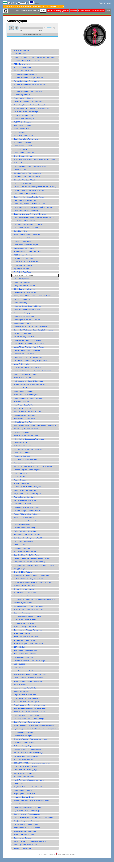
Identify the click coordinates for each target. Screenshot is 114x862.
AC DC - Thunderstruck (21, 67)
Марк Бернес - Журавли (22, 790)
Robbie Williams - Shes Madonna (25, 514)
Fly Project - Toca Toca (21, 272)
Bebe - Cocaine (18, 132)
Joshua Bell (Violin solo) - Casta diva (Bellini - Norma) (32, 330)
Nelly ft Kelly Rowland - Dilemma (25, 429)
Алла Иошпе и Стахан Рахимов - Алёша (28, 712)
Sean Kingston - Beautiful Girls (24, 551)
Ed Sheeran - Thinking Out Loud (25, 228)
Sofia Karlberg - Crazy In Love (24, 592)
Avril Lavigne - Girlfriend (22, 125)
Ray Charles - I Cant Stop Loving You (26, 494)
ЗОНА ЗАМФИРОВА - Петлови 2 (25, 766)
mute (45, 28)
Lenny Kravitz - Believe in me (23, 354)
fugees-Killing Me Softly (21, 282)
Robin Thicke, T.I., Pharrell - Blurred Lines (28, 521)
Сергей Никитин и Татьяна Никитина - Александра (32, 817)
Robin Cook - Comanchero (23, 517)
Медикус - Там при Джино (23, 797)
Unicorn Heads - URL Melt (22, 657)
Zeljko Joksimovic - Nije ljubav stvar (26, 698)
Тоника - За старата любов (23, 834)
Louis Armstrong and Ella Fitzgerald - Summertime (31, 371)
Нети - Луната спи (20, 804)
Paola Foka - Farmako (21, 453)
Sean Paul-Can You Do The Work (25, 555)
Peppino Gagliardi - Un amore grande (26, 470)
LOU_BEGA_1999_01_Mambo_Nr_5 (26, 367)
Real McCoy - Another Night (23, 497)
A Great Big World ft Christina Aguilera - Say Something (33, 57)
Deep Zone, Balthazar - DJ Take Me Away (28, 204)
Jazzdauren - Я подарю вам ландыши (27, 313)
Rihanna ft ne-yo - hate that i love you (26, 511)
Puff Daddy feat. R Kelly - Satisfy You (26, 487)
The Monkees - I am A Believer (24, 640)
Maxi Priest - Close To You (22, 405)
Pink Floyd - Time (19, 473)
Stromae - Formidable (21, 613)
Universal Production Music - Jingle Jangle (28, 661)
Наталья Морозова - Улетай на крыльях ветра (30, 800)
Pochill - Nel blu (19, 476)
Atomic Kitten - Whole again (23, 118)
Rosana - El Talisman (21, 524)
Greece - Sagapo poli (21, 299)
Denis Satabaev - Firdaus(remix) (25, 211)
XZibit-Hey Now (19, 684)
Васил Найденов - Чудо (22, 736)
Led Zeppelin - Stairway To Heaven (26, 350)
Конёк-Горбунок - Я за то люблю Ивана (28, 780)
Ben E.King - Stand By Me (22, 136)
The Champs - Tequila (21, 633)
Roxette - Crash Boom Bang (23, 528)
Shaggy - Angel (18, 569)
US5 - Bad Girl (18, 664)
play (11, 27)
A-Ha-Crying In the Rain (22, 95)
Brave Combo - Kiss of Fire (23, 153)
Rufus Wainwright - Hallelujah (24, 531)
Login (109, 3)
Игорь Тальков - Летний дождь (24, 770)
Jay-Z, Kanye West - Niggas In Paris (26, 309)
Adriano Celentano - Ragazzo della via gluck (29, 84)
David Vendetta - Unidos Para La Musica (28, 197)
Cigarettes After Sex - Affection (24, 180)
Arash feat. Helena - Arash (22, 115)
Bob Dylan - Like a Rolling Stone (25, 139)
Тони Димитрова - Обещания (24, 831)
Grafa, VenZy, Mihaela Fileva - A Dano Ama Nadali (31, 296)
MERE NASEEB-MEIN (21, 408)
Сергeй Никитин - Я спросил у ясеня (27, 814)
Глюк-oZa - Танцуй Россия (23, 742)
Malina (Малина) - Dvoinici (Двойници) (27, 381)
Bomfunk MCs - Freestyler (22, 146)
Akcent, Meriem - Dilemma (22, 98)
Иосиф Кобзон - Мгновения (23, 773)
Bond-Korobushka (19, 149)
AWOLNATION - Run (20, 129)
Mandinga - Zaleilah (20, 388)
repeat (31, 30)
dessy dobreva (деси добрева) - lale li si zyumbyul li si (33, 217)
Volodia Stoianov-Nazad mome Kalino (27, 681)
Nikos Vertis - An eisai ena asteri (25, 436)
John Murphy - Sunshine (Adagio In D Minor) (29, 326)
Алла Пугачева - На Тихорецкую (25, 715)
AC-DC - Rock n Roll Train (22, 71)
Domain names (84, 11)
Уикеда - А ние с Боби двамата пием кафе (29, 841)
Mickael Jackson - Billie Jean (23, 415)
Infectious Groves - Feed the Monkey (26, 306)
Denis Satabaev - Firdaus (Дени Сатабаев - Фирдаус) (33, 207)
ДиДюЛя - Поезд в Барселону (24, 746)
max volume (54, 28)
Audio (43, 11)
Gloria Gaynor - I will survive (23, 289)
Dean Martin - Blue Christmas (24, 200)
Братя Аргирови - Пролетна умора (26, 722)
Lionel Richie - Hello (20, 364)
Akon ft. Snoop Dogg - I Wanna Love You (28, 101)
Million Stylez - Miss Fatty (22, 422)
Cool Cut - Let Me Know (22, 183)
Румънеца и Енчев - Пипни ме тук (26, 811)
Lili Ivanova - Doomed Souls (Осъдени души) (30, 361)
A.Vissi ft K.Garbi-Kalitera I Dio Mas (26, 60)
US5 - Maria (17, 667)
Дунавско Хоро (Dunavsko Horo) (25, 756)
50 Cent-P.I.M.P (19, 54)
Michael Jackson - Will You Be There (26, 412)
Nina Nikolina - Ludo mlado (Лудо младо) (28, 439)
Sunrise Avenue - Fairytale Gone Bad (26, 616)
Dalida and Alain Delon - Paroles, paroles (28, 190)
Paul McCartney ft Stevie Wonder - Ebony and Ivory (32, 466)
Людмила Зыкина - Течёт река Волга (27, 787)
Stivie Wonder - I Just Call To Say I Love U (28, 609)
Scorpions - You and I (21, 548)
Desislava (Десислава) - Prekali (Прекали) (29, 214)
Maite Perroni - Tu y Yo (21, 378)
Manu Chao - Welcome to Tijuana (25, 395)
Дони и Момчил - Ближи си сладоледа (27, 753)
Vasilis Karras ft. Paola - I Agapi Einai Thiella (29, 674)
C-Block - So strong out (21, 163)
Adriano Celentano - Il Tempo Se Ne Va (27, 78)
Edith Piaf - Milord (19, 231)
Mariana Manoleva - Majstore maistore (27, 398)
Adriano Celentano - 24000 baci (24, 74)
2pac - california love (20, 50)
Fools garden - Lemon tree (22, 275)
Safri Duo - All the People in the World (27, 538)
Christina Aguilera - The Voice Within (26, 173)
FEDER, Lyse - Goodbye (22, 255)
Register (102, 3)
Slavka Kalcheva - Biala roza (23, 586)
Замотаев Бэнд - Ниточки (22, 759)
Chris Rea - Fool (19, 170)
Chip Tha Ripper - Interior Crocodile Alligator (29, 166)
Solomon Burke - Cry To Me (23, 596)
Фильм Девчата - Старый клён (24, 845)
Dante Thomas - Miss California (24, 193)
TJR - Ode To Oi (19, 647)
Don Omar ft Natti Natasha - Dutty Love (27, 224)
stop (17, 28)
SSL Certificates (97, 11)
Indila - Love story (19, 303)
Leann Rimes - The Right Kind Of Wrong (28, 347)
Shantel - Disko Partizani (22, 572)
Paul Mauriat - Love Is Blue (23, 463)
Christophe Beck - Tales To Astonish (26, 176)
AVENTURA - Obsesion (21, 122)
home (36, 3)
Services (73, 11)
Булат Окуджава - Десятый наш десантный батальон (33, 725)
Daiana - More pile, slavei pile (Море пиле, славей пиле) (34, 187)
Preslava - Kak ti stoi (20, 483)
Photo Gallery (26, 11)
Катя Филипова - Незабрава (23, 776)
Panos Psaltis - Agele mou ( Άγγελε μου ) (28, 449)
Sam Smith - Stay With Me (22, 541)
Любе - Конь (17, 783)
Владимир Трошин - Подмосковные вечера (29, 739)
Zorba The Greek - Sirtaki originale (25, 701)
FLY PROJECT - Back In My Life (25, 262)
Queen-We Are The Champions (24, 490)
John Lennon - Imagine (21, 323)
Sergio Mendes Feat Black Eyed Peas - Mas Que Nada (33, 565)
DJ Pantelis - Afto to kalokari (23, 221)
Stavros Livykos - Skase (22, 603)
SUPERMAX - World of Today (24, 620)
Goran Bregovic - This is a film (24, 292)
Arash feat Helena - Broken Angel (25, 112)
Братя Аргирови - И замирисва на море (28, 719)
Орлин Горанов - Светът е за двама (26, 807)
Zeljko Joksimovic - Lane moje (24, 695)
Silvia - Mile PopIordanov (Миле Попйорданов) (30, 575)
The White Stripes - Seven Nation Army (27, 644)
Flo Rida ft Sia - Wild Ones (22, 258)
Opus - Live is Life (19, 442)
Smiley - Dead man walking (23, 589)
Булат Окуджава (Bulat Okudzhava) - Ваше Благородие (34, 729)
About (108, 11)
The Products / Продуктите (58, 11)
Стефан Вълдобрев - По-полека (25, 821)
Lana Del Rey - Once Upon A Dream (26, 340)
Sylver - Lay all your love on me (24, 626)
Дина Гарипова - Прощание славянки (27, 749)
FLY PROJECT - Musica (22, 265)
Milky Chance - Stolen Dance (23, 418)
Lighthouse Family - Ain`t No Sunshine (27, 357)
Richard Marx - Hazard (21, 504)
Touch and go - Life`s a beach (24, 654)
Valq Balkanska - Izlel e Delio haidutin (27, 671)
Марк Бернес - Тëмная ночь (23, 794)
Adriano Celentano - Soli (22, 88)
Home (17, 11)
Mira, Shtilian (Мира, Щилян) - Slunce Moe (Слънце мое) (34, 425)
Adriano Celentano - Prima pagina (25, 81)
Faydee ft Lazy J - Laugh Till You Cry (26, 251)
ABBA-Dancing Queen (21, 64)
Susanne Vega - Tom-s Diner (23, 623)
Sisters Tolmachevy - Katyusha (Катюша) (28, 579)
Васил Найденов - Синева (23, 732)
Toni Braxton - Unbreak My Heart (25, 650)
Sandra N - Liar (18, 545)
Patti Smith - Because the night (24, 459)
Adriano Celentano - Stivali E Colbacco (27, 91)
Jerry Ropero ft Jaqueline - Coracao (26, 320)
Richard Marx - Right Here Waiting (25, 507)
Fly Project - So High (20, 268)
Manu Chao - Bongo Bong (22, 391)
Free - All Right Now (20, 279)
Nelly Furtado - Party (20, 432)
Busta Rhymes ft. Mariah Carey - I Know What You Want (33, 159)
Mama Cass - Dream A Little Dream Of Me (28, 384)
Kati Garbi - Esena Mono (22, 333)
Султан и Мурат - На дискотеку (25, 824)
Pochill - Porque (19, 480)
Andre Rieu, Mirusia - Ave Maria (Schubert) (28, 105)
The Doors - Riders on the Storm (25, 637)
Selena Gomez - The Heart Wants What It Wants (31, 558)
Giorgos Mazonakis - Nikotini (23, 286)
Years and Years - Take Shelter (24, 688)
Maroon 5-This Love (20, 401)
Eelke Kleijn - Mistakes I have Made (26, 234)
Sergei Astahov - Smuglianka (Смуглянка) (28, 562)
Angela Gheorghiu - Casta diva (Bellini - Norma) (30, 108)
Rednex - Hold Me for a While (24, 500)
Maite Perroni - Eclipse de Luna (24, 374)
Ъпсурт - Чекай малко (21, 848)
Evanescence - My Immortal (23, 248)
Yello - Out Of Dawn (20, 691)
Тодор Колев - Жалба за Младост (26, 828)
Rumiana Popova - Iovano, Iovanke (26, 534)
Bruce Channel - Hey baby (22, 156)
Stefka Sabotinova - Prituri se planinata (27, 606)
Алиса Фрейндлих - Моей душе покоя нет (29, 708)
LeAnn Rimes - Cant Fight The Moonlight (28, 343)
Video (36, 11)
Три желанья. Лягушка (21, 838)
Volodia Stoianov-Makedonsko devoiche (27, 678)
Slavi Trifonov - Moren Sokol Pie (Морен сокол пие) (32, 582)
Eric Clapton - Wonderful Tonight (25, 245)
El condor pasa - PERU (21, 238)
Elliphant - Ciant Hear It (21, 241)
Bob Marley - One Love (21, 142)
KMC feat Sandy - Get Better (23, 337)
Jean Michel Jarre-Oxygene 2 (24, 316)
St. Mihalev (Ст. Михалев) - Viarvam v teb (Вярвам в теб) (34, 599)
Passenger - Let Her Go (22, 456)
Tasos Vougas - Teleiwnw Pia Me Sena (27, 630)
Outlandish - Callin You (21, 446)
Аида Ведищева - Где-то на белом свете (28, 705)
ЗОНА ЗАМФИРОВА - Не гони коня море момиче (31, 763)
